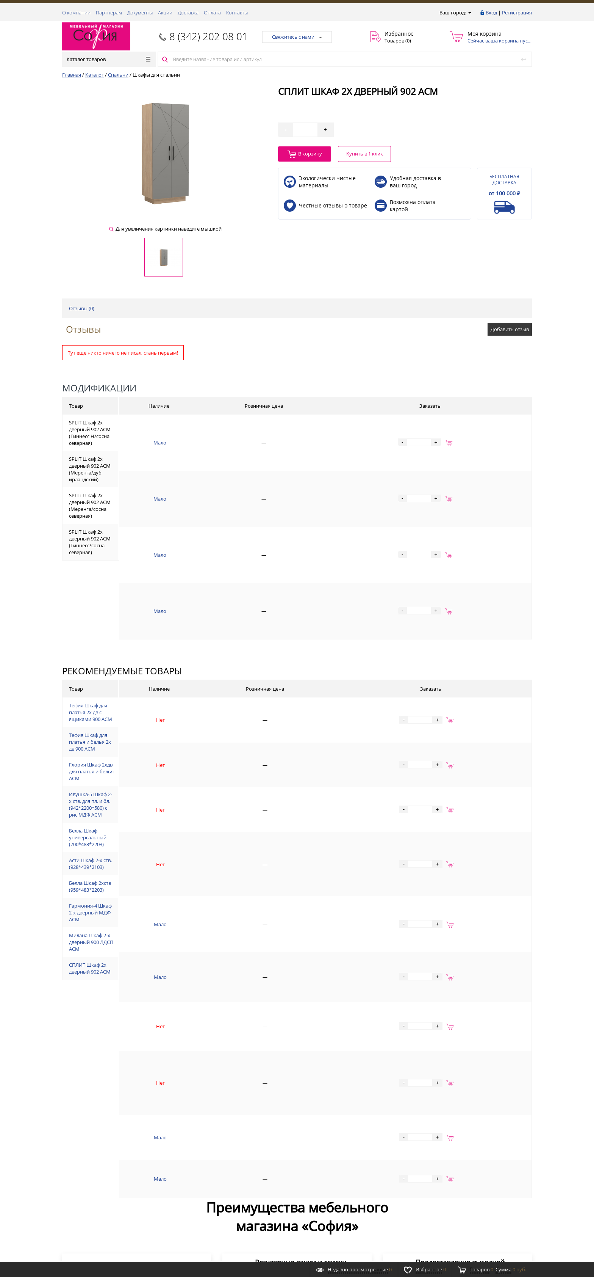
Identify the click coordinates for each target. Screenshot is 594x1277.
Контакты (237, 12)
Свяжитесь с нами (297, 36)
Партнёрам (109, 12)
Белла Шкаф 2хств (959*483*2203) (139, 813)
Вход (491, 12)
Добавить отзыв (510, 329)
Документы (140, 12)
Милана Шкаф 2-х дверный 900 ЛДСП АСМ (149, 887)
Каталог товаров (108, 59)
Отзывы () (81, 308)
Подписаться (499, 1193)
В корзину (305, 154)
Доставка (188, 12)
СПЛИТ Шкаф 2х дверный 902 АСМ (140, 912)
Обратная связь (84, 1175)
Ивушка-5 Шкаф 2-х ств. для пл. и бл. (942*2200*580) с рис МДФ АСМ (179, 706)
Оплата (212, 12)
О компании (76, 12)
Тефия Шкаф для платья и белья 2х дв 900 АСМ (154, 651)
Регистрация (517, 12)
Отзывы (83, 329)
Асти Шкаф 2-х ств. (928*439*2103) (139, 778)
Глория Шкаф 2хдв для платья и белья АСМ (151, 676)
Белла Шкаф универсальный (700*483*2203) (151, 742)
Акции (165, 12)
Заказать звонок (85, 1146)
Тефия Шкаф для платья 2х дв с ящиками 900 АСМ (158, 627)
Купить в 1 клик (364, 153)
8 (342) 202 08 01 (208, 36)
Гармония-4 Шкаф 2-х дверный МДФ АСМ (149, 853)
